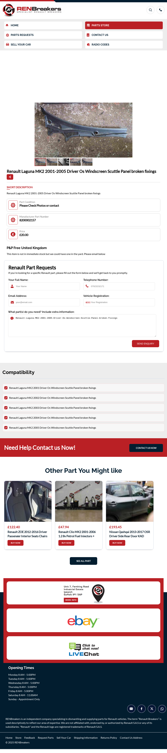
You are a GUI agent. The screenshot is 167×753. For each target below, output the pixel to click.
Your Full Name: (18, 279)
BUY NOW (15, 547)
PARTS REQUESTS (20, 35)
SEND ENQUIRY (145, 347)
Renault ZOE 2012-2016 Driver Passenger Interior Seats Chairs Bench (27, 537)
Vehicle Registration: (96, 295)
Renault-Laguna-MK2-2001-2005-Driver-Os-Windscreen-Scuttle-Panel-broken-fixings (82, 327)
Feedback (29, 741)
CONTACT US (97, 35)
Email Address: (17, 295)
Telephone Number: (95, 279)
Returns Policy (109, 741)
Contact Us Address (131, 741)
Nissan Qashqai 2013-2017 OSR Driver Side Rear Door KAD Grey (129, 537)
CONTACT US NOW (146, 451)
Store (18, 741)
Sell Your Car (64, 741)
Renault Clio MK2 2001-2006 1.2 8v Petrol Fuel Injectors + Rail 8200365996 (77, 537)
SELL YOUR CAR (18, 44)
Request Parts (46, 741)
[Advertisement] (83, 75)
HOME (12, 25)
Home (9, 741)
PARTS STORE (98, 25)
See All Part (83, 564)
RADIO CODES (98, 44)
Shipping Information (86, 741)
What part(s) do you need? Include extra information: (41, 311)
